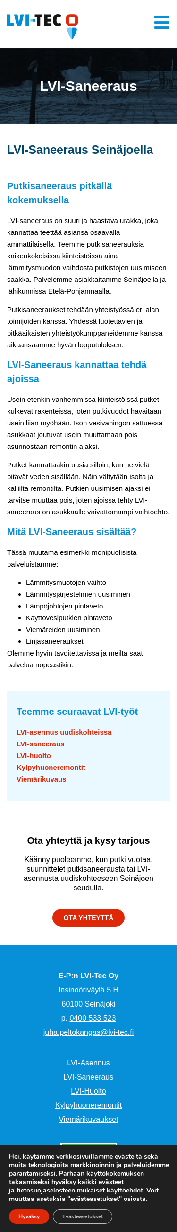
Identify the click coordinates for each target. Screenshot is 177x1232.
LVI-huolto (34, 756)
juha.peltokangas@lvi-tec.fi (88, 1032)
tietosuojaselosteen (46, 1190)
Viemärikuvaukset (88, 1119)
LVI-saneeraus (40, 744)
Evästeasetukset (82, 1216)
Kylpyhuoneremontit (51, 767)
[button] (88, 918)
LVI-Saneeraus (89, 1077)
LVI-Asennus (88, 1063)
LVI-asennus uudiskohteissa (64, 732)
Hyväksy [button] (29, 1216)
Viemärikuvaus (42, 779)
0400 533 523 (92, 1018)
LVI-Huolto (88, 1091)
